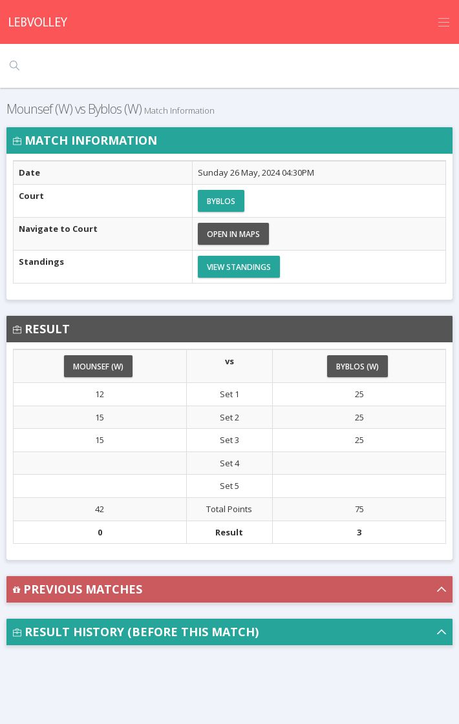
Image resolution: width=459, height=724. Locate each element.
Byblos (221, 201)
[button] (229, 589)
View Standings (239, 267)
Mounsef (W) (98, 366)
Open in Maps (233, 234)
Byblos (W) (357, 366)
